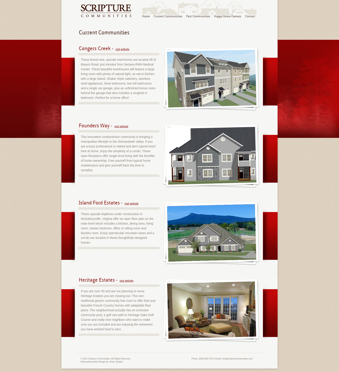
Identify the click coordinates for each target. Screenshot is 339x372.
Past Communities (198, 16)
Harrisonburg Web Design (93, 362)
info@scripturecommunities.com (237, 359)
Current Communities (168, 16)
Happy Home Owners (227, 16)
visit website (122, 49)
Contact (250, 16)
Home (146, 16)
